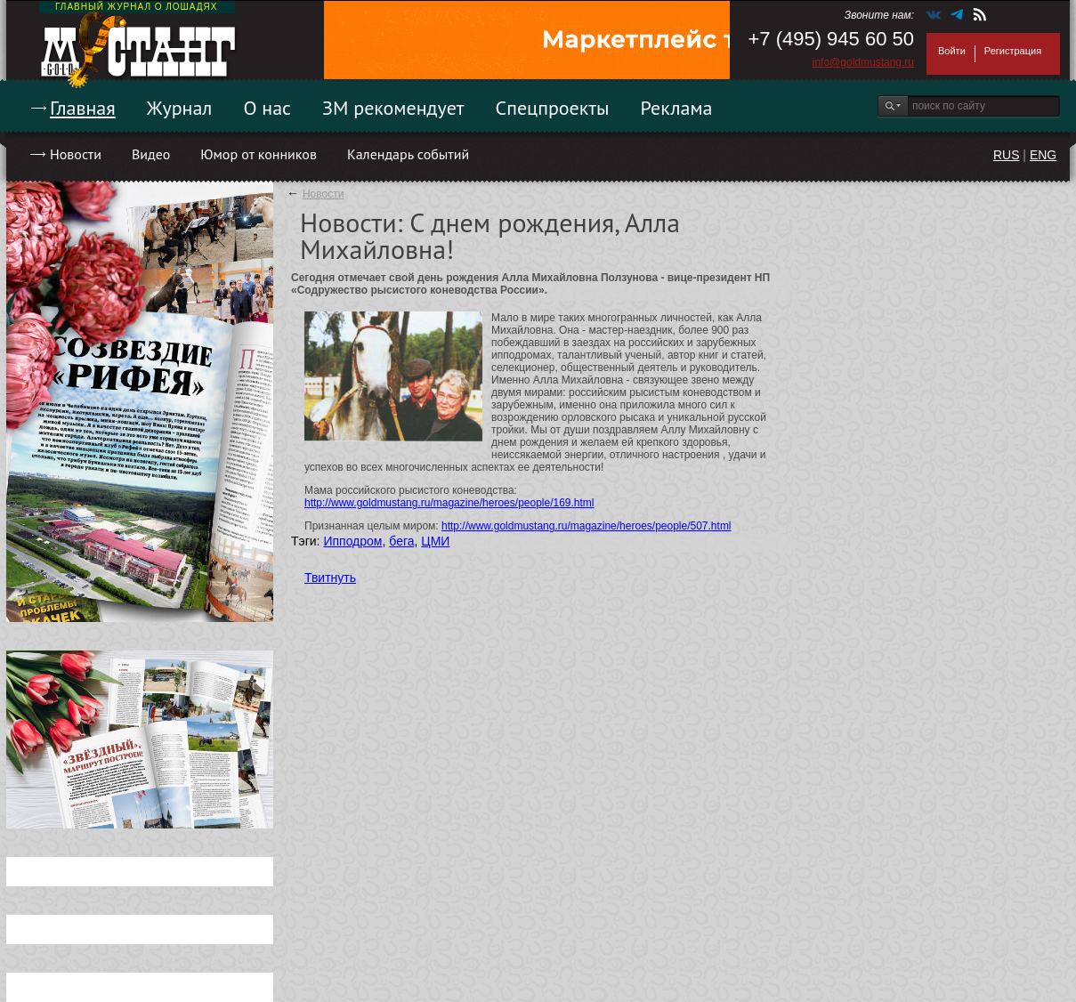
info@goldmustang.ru (863, 62)
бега (401, 541)
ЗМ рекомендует (393, 107)
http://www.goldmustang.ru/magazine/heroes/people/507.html (586, 526)
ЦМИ (435, 541)
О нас (267, 107)
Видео (151, 154)
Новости (75, 154)
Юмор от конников (258, 154)
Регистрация (1012, 50)
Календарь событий (408, 154)
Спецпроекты (553, 107)
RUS (1006, 155)
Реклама (677, 107)
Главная (83, 107)
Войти (952, 50)
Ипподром (352, 541)
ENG (1043, 155)
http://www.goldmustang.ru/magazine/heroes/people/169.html (449, 503)
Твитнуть (330, 577)
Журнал (180, 107)
